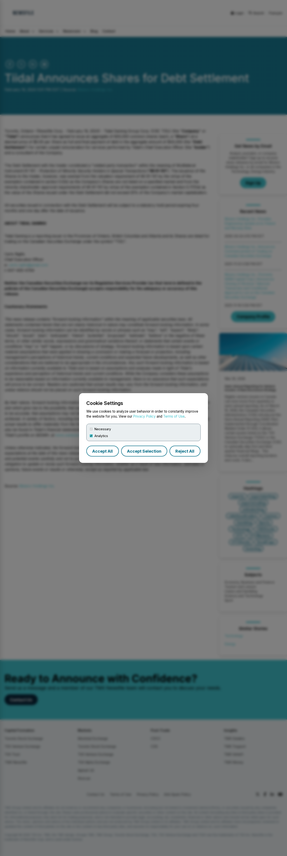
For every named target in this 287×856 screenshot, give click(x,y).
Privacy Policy (144, 416)
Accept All (102, 451)
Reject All (184, 451)
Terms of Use (174, 416)
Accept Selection (144, 451)
